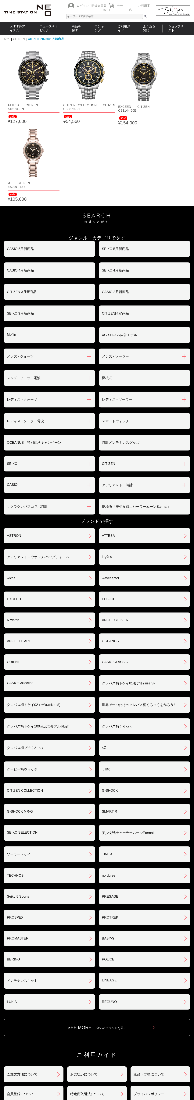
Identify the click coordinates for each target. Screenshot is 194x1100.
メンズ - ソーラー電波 (24, 293)
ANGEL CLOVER (115, 535)
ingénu (107, 472)
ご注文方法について (22, 990)
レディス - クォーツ (22, 315)
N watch (13, 535)
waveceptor (110, 493)
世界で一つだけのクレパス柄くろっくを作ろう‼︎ (138, 620)
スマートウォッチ (115, 336)
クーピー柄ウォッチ (22, 685)
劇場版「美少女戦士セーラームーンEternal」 (136, 422)
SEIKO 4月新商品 (115, 186)
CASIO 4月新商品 (20, 186)
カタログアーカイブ (149, 1029)
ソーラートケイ (19, 770)
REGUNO (109, 917)
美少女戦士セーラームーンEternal (128, 748)
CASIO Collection (20, 598)
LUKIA (12, 917)
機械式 (107, 293)
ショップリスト (175, 28)
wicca (11, 493)
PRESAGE (110, 812)
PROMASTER (17, 854)
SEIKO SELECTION (22, 748)
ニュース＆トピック (49, 28)
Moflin (11, 250)
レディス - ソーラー (117, 315)
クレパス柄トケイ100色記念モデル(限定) (38, 642)
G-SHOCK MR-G (20, 727)
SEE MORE (96, 942)
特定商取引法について (87, 1009)
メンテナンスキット (22, 896)
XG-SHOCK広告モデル (119, 250)
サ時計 (107, 685)
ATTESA (108, 451)
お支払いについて (84, 990)
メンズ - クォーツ (20, 272)
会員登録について (20, 1009)
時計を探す (95, 1054)
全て (7, 39)
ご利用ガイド (124, 28)
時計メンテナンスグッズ (120, 358)
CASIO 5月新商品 (20, 164)
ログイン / (83, 5)
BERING (13, 875)
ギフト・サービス (84, 1029)
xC (104, 663)
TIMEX (107, 769)
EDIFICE (108, 514)
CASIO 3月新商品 (115, 207)
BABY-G (108, 854)
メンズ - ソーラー (115, 272)
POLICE (108, 875)
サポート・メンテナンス (25, 1029)
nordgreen (109, 791)
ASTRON (14, 451)
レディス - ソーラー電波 (25, 336)
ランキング (99, 28)
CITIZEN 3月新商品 (22, 207)
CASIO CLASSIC (115, 577)
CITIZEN (19, 39)
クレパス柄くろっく (117, 642)
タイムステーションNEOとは (168, 1054)
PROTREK (110, 833)
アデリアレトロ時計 (117, 400)
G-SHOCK (110, 706)
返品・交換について (149, 990)
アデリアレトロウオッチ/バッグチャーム (38, 472)
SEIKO (12, 379)
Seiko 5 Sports (18, 812)
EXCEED (14, 514)
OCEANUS (110, 556)
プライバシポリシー (149, 1009)
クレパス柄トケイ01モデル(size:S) (128, 599)
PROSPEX (15, 833)
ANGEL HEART (19, 556)
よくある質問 (149, 28)
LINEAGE (109, 896)
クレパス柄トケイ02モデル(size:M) (33, 620)
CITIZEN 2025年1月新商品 (46, 39)
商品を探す (76, 28)
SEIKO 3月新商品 (20, 229)
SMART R (109, 727)
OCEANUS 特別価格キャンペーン (34, 358)
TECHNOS (15, 791)
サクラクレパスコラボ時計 (27, 422)
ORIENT (13, 577)
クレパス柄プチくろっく (25, 663)
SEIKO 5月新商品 (115, 164)
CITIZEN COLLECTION (25, 706)
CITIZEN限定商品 (115, 229)
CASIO (12, 400)
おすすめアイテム (17, 28)
